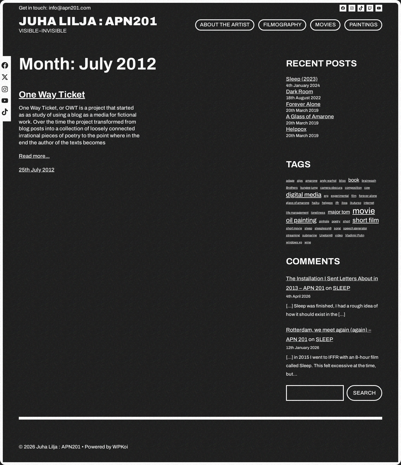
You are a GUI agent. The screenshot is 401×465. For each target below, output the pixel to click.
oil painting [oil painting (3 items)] (301, 220)
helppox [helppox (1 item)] (327, 202)
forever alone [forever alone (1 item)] (368, 195)
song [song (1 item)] (337, 228)
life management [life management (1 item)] (297, 212)
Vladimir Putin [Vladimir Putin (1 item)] (354, 235)
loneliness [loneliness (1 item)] (318, 212)
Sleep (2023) (302, 79)
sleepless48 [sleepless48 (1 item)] (323, 228)
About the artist (225, 24)
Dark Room (299, 91)
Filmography (282, 24)
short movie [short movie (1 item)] (294, 228)
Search (364, 393)
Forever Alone (303, 104)
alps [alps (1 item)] (300, 180)
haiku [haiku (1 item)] (315, 202)
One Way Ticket (52, 95)
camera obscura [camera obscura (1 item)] (331, 187)
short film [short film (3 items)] (365, 220)
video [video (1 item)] (339, 235)
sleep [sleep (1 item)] (308, 228)
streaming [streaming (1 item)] (293, 235)
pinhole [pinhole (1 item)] (324, 221)
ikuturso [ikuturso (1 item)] (355, 202)
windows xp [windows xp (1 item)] (294, 242)
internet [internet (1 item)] (369, 202)
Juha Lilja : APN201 (88, 21)
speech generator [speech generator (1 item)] (355, 228)
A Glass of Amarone (310, 116)
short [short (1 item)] (346, 221)
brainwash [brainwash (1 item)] (369, 180)
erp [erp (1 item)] (326, 195)
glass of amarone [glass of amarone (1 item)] (297, 202)
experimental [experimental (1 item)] (340, 195)
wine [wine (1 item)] (308, 242)
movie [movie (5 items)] (363, 210)
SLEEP (341, 288)
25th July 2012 (36, 170)
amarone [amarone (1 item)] (311, 180)
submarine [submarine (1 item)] (309, 235)
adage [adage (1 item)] (290, 180)
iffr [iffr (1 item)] (337, 202)
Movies (325, 24)
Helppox (296, 129)
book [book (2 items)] (353, 180)
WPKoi (120, 447)
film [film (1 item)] (353, 195)
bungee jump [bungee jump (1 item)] (309, 187)
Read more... (34, 156)
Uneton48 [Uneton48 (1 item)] (326, 235)
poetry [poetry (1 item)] (336, 221)
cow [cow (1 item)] (367, 187)
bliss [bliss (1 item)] (342, 180)
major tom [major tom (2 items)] (339, 212)
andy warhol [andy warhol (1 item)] (328, 180)
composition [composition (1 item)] (353, 187)
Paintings (363, 24)
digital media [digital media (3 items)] (303, 194)
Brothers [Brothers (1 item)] (292, 187)
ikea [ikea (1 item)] (344, 202)
